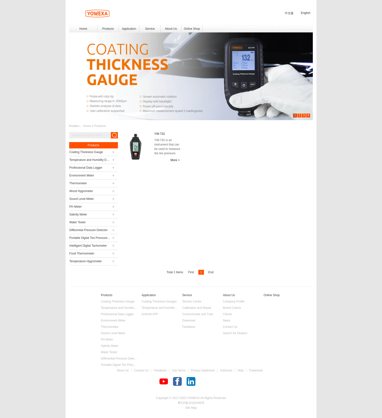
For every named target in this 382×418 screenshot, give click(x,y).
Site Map (191, 407)
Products (100, 126)
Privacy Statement (203, 370)
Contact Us (141, 370)
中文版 (289, 13)
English (305, 13)
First (191, 272)
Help (241, 370)
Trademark (256, 370)
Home (83, 28)
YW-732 (159, 134)
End (210, 272)
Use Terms (179, 370)
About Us (123, 370)
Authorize (226, 370)
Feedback (160, 370)
